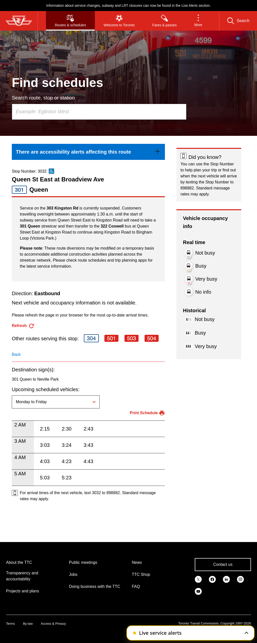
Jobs (73, 574)
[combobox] (99, 112)
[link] (88, 152)
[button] (198, 21)
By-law (28, 623)
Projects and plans (22, 591)
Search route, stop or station (43, 97)
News (137, 562)
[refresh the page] (23, 326)
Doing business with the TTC (94, 586)
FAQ (136, 586)
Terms (10, 623)
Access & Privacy (53, 623)
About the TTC (19, 562)
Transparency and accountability (22, 576)
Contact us (222, 564)
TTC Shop (141, 574)
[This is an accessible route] (51, 171)
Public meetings (83, 562)
